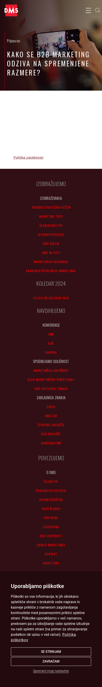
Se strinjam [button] (51, 651)
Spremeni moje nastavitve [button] (51, 671)
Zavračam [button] (51, 661)
